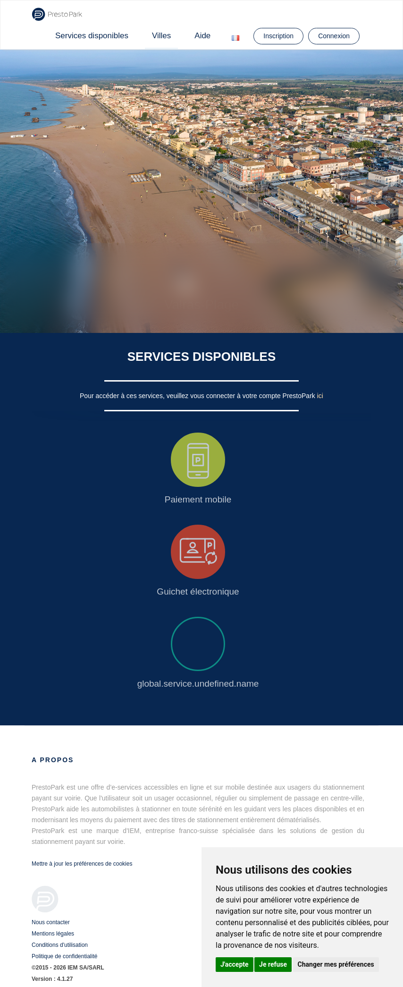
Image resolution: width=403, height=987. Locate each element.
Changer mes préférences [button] (336, 964)
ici (320, 396)
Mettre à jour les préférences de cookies (82, 863)
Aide (202, 35)
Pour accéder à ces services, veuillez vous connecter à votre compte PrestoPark (198, 396)
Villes (161, 35)
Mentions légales (53, 933)
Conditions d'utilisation (60, 945)
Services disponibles (91, 35)
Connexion (334, 36)
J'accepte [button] (234, 964)
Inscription (278, 36)
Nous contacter (51, 922)
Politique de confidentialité (64, 956)
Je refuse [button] (273, 964)
